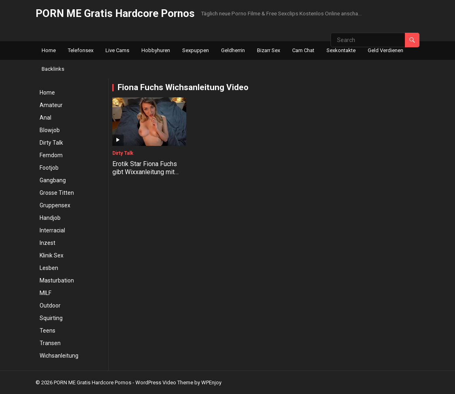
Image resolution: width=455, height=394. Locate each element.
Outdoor (50, 305)
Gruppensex (55, 205)
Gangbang (53, 180)
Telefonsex (80, 50)
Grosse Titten (57, 193)
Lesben (49, 268)
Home (49, 50)
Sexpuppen (195, 50)
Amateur (51, 105)
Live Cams (117, 50)
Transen (50, 343)
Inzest (47, 243)
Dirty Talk (51, 142)
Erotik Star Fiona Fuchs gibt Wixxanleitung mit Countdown (144, 172)
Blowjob (50, 130)
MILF (45, 293)
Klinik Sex (51, 255)
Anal (45, 117)
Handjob (50, 218)
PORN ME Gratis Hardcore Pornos (115, 13)
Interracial (52, 230)
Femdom (51, 155)
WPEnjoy (211, 382)
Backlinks (53, 69)
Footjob (49, 167)
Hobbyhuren (155, 50)
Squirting (51, 318)
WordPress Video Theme (164, 382)
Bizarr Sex (268, 50)
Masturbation (57, 280)
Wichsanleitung (59, 355)
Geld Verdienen (385, 50)
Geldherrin (233, 50)
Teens (47, 330)
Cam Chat (303, 50)
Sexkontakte (341, 50)
